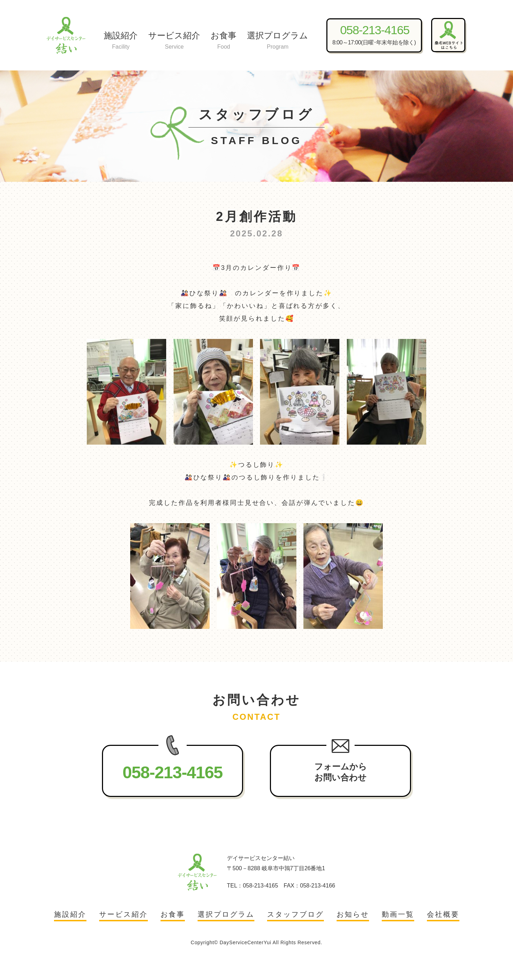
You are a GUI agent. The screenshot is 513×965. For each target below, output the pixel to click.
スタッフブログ (295, 914)
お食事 (223, 41)
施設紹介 (121, 41)
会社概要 (443, 914)
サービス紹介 (174, 41)
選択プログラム (277, 41)
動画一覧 (398, 914)
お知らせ (353, 914)
